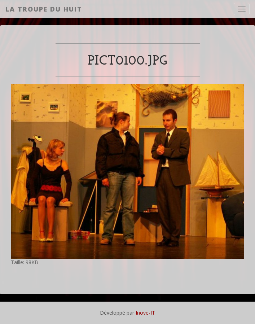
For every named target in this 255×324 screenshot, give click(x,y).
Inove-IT (145, 312)
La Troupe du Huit (43, 9)
